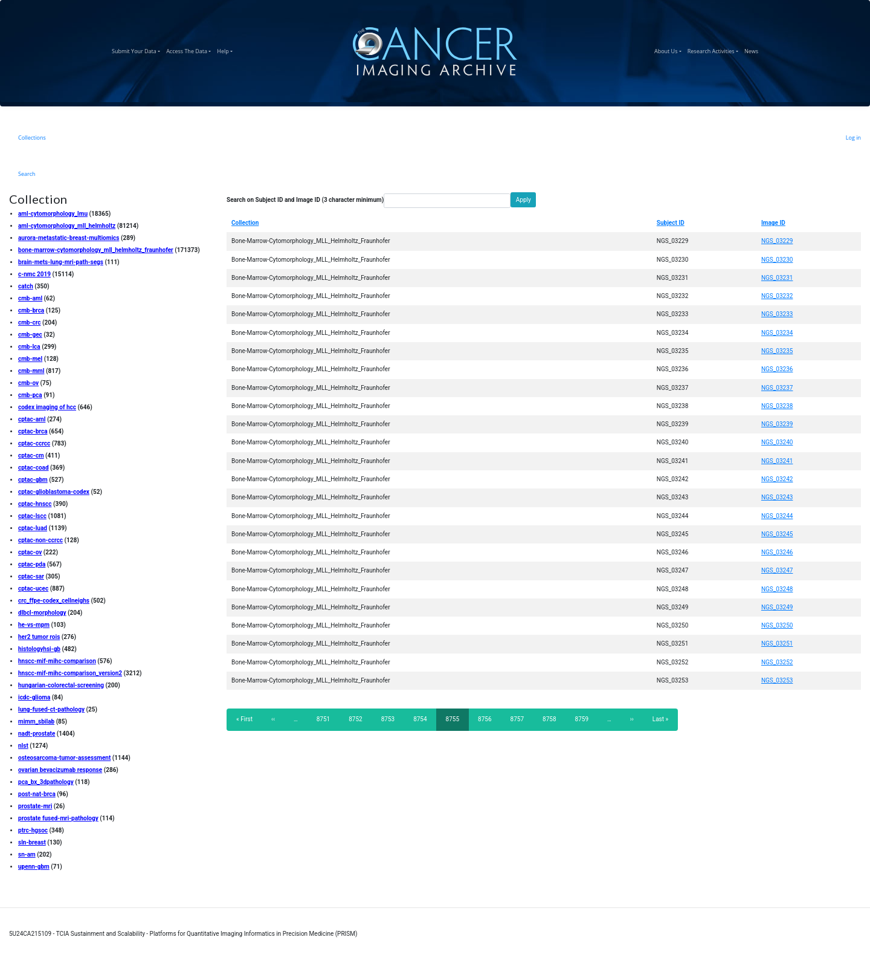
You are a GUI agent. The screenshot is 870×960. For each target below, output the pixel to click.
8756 (485, 718)
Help (226, 49)
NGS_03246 (777, 552)
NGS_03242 (777, 479)
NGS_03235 (777, 351)
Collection (245, 222)
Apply (523, 199)
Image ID (773, 222)
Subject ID (671, 222)
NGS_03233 (777, 314)
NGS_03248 (777, 589)
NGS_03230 (777, 259)
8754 (420, 718)
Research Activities (714, 49)
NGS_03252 (777, 662)
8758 (549, 718)
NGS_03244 (777, 516)
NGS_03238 (777, 406)
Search (27, 174)
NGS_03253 (777, 680)
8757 (517, 718)
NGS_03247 (777, 570)
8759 (582, 718)
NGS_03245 (777, 534)
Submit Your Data (137, 49)
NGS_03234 (777, 332)
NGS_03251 (777, 643)
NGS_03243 (777, 497)
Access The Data (190, 49)
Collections (32, 137)
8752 (355, 718)
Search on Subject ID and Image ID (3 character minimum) (305, 199)
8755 (456, 722)
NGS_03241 (777, 461)
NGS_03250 (777, 625)
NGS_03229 (777, 241)
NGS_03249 (777, 607)
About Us (669, 49)
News (752, 49)
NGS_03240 (777, 442)
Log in (853, 137)
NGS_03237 (777, 387)
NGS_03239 (777, 424)
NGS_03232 (777, 296)
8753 (388, 718)
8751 (323, 718)
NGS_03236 (777, 369)
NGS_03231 (777, 277)
